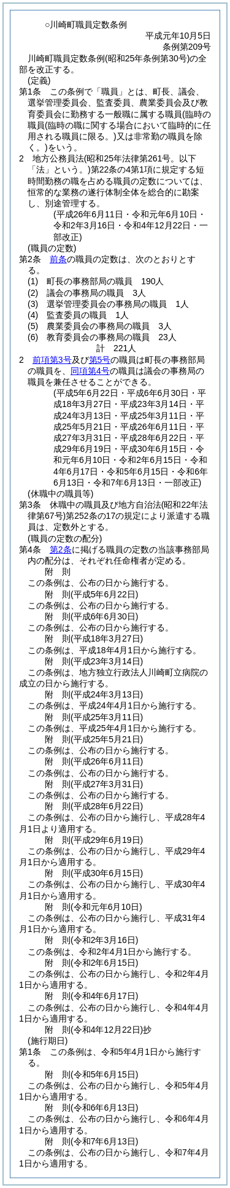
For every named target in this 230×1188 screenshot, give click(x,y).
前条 (58, 259)
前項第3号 (52, 360)
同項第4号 (90, 371)
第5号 (100, 360)
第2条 (61, 549)
